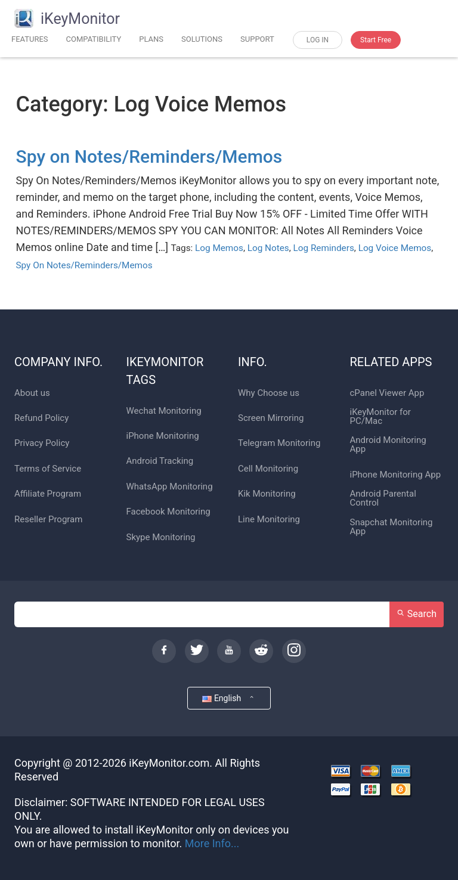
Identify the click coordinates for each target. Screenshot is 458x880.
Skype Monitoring (161, 537)
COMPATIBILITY (94, 39)
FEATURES (29, 39)
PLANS (151, 39)
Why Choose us (268, 393)
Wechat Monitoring (164, 411)
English (228, 698)
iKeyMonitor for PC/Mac (380, 417)
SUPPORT (257, 39)
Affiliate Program (47, 493)
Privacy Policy (41, 443)
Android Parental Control (383, 498)
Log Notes (268, 248)
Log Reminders (323, 248)
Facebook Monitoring (168, 511)
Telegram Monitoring (279, 443)
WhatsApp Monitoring (169, 486)
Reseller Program (48, 519)
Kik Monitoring (267, 493)
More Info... (212, 843)
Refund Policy (41, 418)
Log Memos (219, 248)
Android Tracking (160, 461)
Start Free (375, 40)
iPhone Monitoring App (395, 474)
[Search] (202, 614)
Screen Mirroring (271, 418)
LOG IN (318, 40)
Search (417, 613)
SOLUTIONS (201, 39)
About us (32, 393)
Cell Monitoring (268, 468)
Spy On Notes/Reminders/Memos (84, 265)
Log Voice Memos (395, 248)
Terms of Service (47, 468)
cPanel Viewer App (387, 393)
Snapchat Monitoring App (391, 527)
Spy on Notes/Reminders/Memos (149, 156)
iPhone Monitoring (162, 436)
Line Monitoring (269, 519)
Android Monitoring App (388, 445)
